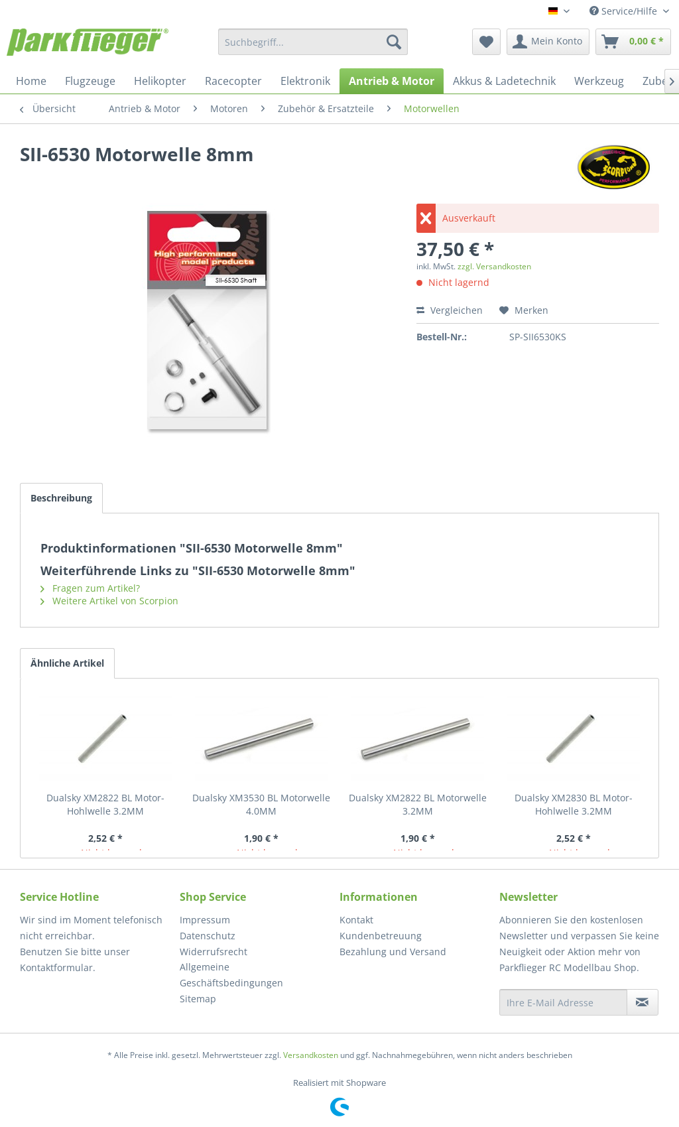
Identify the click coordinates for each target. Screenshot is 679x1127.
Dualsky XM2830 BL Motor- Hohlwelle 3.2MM (574, 804)
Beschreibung (61, 498)
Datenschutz (207, 935)
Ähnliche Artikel (67, 663)
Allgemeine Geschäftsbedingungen (231, 975)
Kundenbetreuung (381, 935)
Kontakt (356, 919)
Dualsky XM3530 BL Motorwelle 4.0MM (261, 804)
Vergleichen (449, 310)
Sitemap (198, 998)
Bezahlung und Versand (393, 951)
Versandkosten (310, 1055)
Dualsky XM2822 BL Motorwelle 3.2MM (418, 804)
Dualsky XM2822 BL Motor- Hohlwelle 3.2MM (105, 804)
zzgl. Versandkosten (494, 266)
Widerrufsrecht (213, 951)
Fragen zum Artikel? (90, 588)
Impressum (205, 919)
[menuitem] (313, 42)
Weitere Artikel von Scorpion (109, 600)
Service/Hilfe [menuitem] (624, 11)
